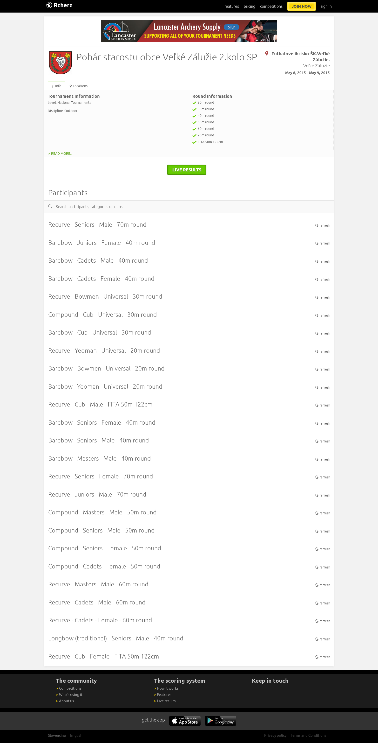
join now (301, 6)
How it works (166, 688)
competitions (271, 6)
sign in (326, 6)
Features (162, 695)
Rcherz (59, 5)
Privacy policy (275, 735)
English (76, 735)
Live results (165, 701)
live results (186, 169)
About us (65, 701)
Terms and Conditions (308, 735)
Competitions (68, 688)
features (231, 6)
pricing (249, 6)
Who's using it (69, 695)
